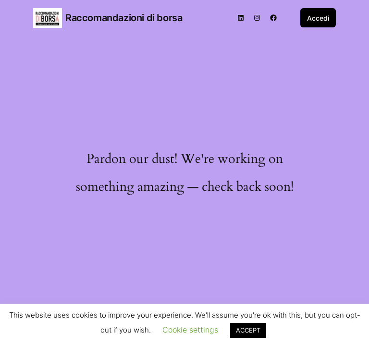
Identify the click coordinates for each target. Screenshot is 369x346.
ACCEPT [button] (248, 330)
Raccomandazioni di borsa (123, 18)
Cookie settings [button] (190, 329)
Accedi (318, 18)
